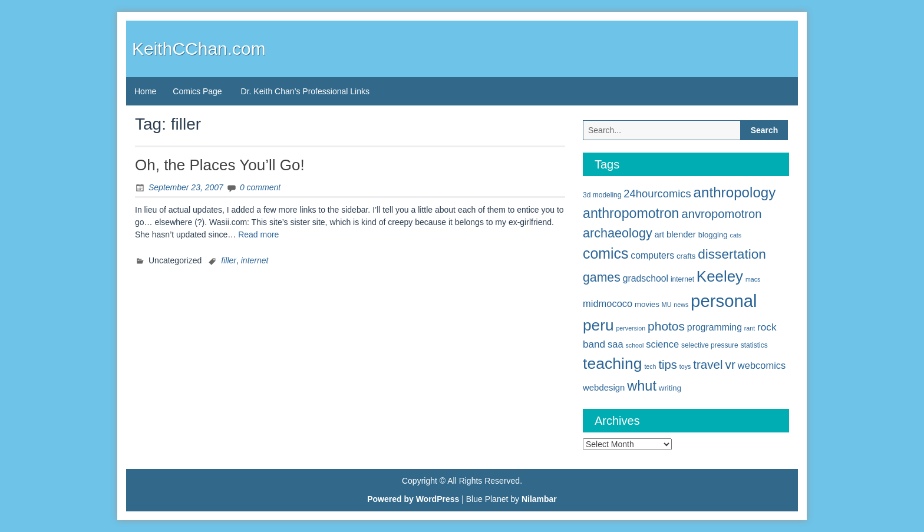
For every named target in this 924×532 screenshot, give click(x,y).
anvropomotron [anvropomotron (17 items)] (721, 213)
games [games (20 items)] (602, 277)
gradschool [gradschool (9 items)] (645, 278)
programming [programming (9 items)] (714, 327)
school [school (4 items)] (635, 345)
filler (228, 260)
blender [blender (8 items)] (681, 234)
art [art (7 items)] (659, 234)
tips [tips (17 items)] (667, 364)
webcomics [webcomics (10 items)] (762, 365)
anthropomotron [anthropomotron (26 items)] (631, 213)
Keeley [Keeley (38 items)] (720, 276)
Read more (258, 234)
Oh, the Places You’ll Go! (220, 165)
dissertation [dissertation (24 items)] (732, 254)
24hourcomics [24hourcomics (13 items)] (657, 193)
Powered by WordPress (413, 499)
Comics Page (197, 91)
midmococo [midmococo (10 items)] (607, 303)
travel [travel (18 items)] (707, 364)
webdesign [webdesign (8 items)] (604, 387)
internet (255, 260)
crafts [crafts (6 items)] (685, 256)
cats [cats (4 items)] (736, 235)
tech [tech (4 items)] (650, 366)
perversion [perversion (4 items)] (630, 328)
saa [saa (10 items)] (615, 344)
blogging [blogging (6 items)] (713, 234)
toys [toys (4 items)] (685, 366)
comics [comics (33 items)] (605, 253)
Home (145, 91)
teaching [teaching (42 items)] (612, 363)
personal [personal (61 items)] (724, 300)
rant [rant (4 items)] (749, 328)
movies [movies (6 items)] (647, 304)
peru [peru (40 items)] (598, 325)
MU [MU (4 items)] (667, 304)
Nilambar (539, 499)
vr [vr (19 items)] (730, 364)
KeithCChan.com (199, 48)
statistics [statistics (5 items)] (754, 345)
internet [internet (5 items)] (682, 279)
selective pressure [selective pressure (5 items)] (709, 345)
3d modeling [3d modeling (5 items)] (602, 195)
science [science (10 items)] (662, 344)
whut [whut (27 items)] (641, 386)
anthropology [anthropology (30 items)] (735, 192)
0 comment (260, 187)
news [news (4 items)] (681, 304)
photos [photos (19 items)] (666, 326)
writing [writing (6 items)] (670, 388)
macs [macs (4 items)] (752, 279)
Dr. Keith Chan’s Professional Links (305, 91)
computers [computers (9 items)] (652, 255)
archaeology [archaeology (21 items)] (617, 233)
